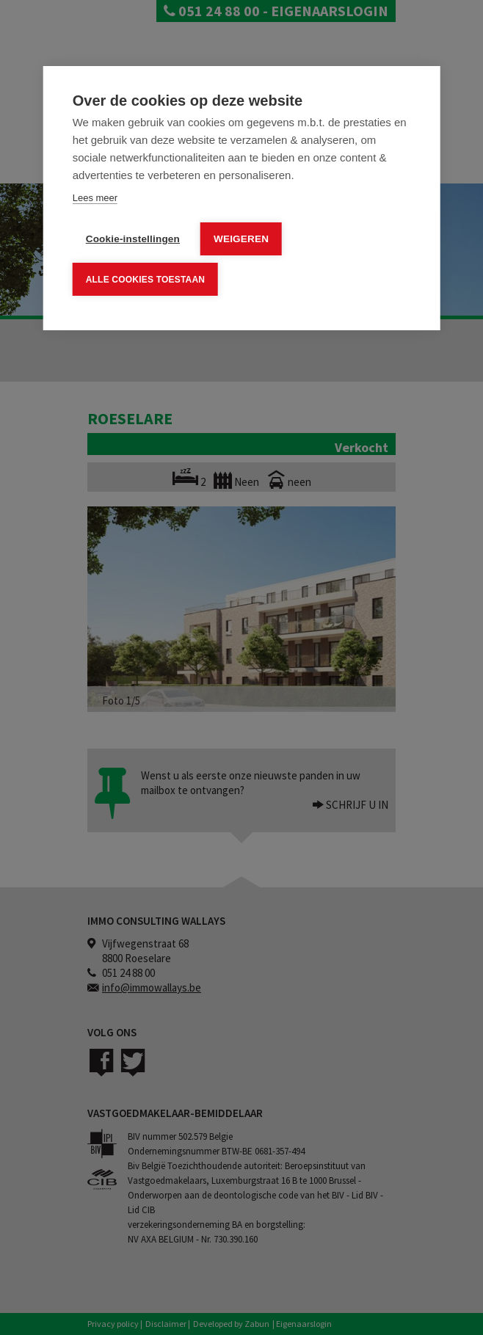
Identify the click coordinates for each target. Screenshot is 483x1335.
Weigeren (241, 238)
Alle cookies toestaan (145, 279)
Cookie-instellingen (133, 238)
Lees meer (95, 197)
